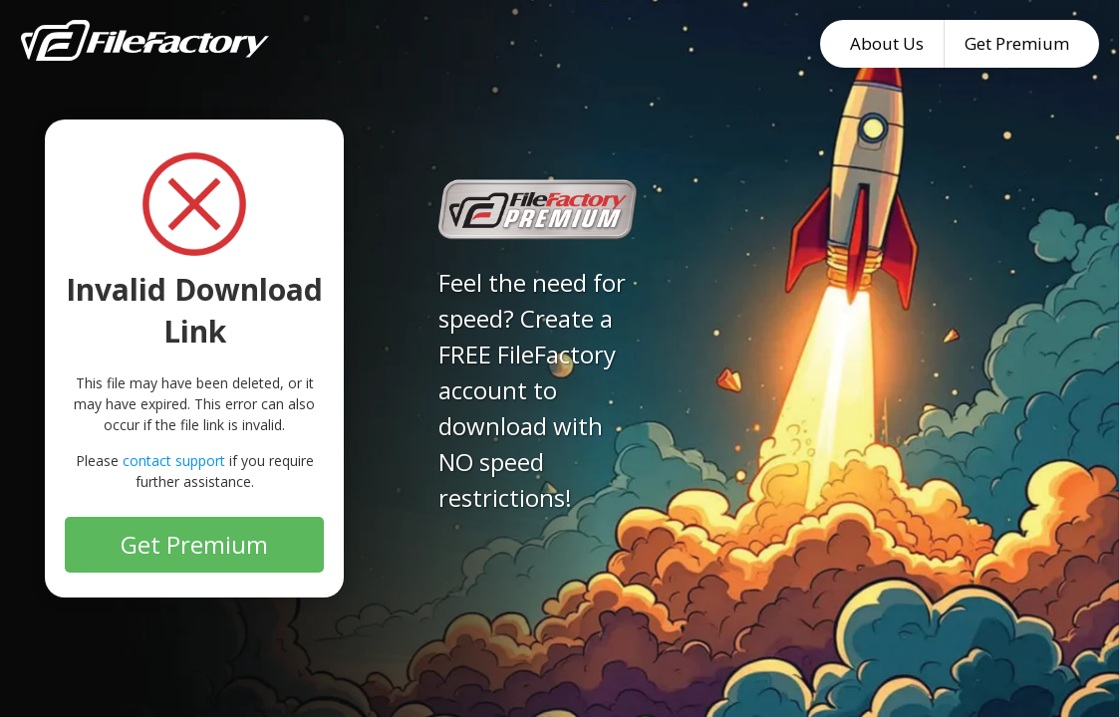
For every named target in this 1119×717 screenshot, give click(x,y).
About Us (887, 43)
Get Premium (1017, 43)
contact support (174, 460)
